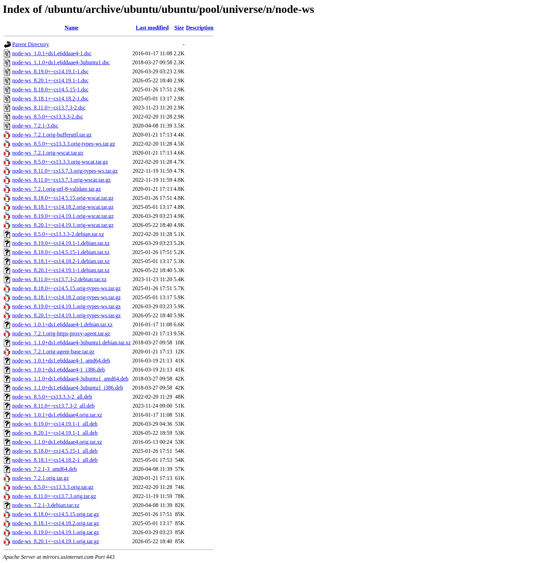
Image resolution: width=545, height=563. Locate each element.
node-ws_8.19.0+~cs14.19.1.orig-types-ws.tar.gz (66, 306)
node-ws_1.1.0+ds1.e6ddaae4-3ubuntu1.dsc (61, 62)
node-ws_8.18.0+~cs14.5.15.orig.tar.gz (55, 514)
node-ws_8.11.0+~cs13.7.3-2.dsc (49, 108)
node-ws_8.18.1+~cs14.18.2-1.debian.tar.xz (60, 261)
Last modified (152, 28)
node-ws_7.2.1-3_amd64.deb (44, 469)
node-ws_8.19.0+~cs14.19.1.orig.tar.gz (55, 532)
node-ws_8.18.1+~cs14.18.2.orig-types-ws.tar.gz (66, 297)
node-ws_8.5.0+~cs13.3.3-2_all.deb (52, 397)
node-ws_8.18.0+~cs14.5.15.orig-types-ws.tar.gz (66, 288)
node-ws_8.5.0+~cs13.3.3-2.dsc (47, 117)
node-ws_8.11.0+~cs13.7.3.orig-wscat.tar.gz (61, 180)
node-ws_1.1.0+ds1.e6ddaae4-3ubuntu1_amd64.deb (70, 379)
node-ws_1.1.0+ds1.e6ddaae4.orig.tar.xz (57, 442)
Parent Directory (30, 44)
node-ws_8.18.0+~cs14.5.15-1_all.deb (55, 451)
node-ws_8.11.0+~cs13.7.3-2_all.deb (53, 406)
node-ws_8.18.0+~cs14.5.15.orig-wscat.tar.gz (63, 198)
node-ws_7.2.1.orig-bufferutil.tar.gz (52, 135)
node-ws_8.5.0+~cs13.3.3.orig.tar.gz (52, 487)
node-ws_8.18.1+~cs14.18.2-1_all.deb (55, 460)
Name (72, 28)
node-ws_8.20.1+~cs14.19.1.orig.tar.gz (55, 541)
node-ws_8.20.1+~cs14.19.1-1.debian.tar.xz (60, 270)
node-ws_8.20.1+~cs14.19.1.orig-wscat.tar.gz (63, 225)
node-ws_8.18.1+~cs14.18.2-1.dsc (50, 98)
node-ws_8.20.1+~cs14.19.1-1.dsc (50, 80)
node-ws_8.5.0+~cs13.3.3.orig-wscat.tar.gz (60, 162)
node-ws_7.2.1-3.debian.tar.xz (45, 505)
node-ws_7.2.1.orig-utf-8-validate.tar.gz (56, 189)
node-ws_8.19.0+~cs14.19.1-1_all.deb (55, 424)
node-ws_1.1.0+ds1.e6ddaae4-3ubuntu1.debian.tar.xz (71, 342)
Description (199, 28)
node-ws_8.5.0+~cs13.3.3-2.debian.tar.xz (58, 234)
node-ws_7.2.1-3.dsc (35, 126)
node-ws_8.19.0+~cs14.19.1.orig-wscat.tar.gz (63, 216)
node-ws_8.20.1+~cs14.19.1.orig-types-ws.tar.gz (66, 315)
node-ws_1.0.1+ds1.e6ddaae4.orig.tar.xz (57, 415)
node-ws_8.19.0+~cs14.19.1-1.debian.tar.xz (60, 243)
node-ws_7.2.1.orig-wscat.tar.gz (47, 153)
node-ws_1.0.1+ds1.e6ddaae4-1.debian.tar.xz (62, 324)
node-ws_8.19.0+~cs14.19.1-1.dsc (50, 71)
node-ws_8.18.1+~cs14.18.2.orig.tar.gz (55, 523)
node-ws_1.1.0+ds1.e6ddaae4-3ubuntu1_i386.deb (67, 388)
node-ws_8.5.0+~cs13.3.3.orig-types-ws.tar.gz (63, 144)
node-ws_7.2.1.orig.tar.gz (40, 478)
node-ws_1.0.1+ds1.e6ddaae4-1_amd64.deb (61, 361)
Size (179, 28)
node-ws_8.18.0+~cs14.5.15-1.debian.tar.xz (60, 252)
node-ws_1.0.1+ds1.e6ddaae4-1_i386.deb (58, 370)
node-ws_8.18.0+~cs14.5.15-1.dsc (50, 89)
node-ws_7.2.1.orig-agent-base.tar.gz (53, 351)
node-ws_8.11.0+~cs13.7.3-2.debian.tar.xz (59, 279)
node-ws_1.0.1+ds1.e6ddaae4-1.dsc (52, 53)
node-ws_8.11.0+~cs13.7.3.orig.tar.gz (54, 496)
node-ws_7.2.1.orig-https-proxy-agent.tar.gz (61, 333)
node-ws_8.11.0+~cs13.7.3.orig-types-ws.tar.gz (65, 171)
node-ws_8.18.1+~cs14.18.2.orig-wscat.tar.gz (63, 207)
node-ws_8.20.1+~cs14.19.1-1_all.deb (55, 433)
